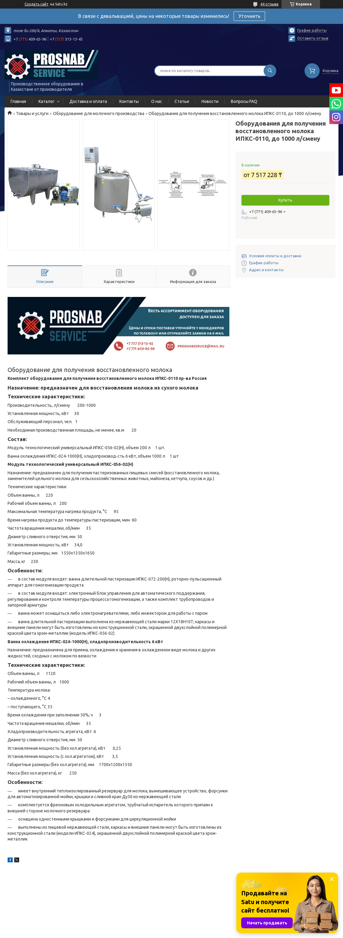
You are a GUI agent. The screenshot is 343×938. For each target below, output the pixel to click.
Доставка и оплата (88, 101)
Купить (285, 200)
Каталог (46, 101)
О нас (156, 101)
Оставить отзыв (312, 38)
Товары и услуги (32, 113)
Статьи (182, 101)
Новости (209, 101)
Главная (18, 101)
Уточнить (249, 16)
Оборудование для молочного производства (98, 113)
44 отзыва (269, 4)
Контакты (129, 101)
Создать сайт (36, 4)
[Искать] (270, 70)
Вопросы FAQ (244, 101)
